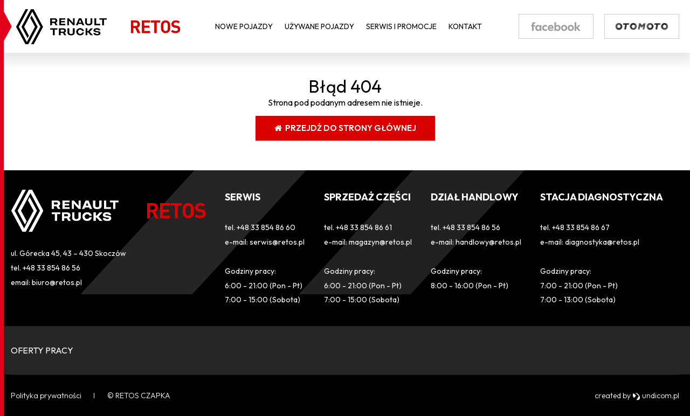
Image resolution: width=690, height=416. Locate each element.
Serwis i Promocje (401, 26)
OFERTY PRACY (42, 350)
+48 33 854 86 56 (51, 268)
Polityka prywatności (46, 395)
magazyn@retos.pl (380, 242)
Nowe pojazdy (244, 26)
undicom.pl (655, 395)
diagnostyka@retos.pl (602, 242)
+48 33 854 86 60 (266, 227)
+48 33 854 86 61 (364, 227)
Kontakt (465, 26)
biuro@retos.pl (57, 282)
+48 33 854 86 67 (581, 227)
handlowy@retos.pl (488, 242)
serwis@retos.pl (277, 242)
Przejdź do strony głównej (345, 128)
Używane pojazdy (319, 26)
